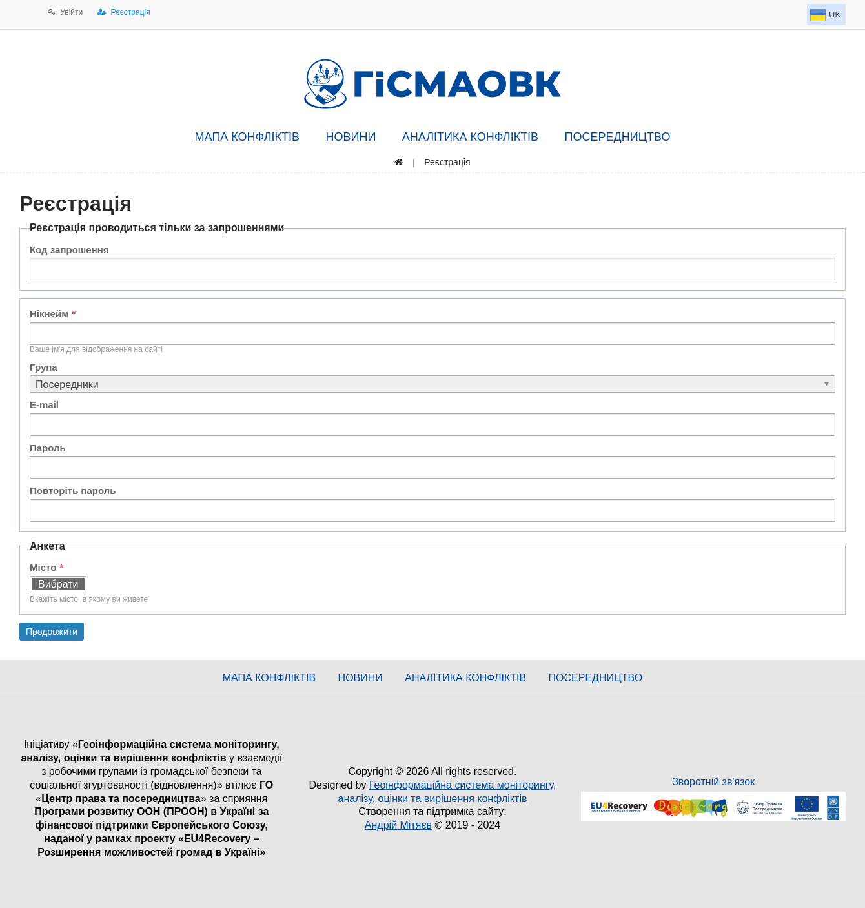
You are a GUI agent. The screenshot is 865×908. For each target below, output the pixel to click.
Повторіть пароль (73, 490)
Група (43, 367)
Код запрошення (69, 249)
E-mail (44, 404)
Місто (43, 567)
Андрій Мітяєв (398, 825)
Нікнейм (49, 313)
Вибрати (58, 584)
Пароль (48, 447)
